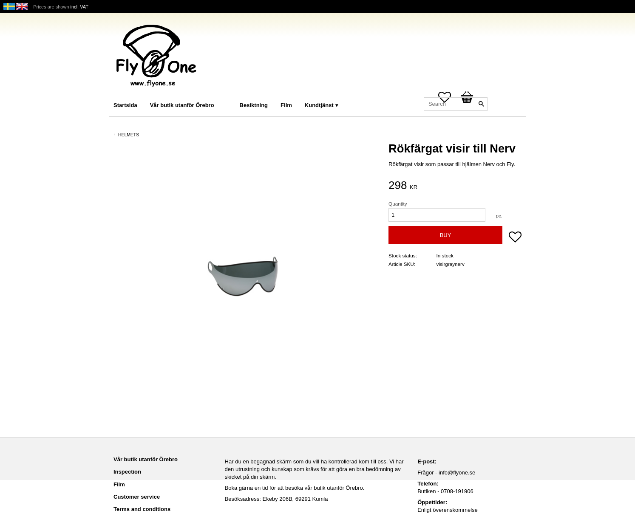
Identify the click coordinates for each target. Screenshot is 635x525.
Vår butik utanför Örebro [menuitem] (182, 105)
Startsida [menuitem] (125, 105)
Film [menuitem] (286, 105)
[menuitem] (229, 93)
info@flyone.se (457, 472)
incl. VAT (79, 6)
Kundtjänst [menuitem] (319, 105)
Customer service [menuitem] (136, 497)
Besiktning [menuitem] (254, 105)
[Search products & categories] (456, 104)
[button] (515, 238)
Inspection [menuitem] (127, 472)
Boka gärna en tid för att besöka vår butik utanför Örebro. (295, 488)
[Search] (481, 104)
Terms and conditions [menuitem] (141, 509)
